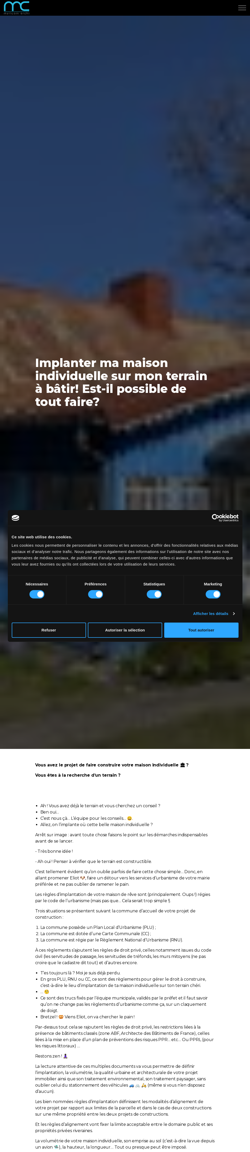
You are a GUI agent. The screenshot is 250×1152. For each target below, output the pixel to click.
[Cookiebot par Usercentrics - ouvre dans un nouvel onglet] (216, 518)
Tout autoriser (201, 630)
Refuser (48, 630)
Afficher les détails (210, 613)
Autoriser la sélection (125, 630)
